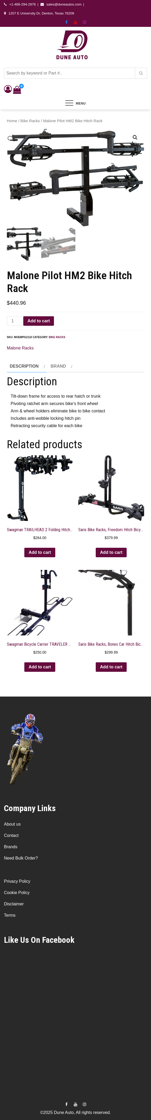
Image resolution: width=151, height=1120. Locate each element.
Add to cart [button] (40, 552)
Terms (10, 915)
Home (12, 121)
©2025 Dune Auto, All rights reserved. (75, 1112)
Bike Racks (30, 121)
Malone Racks (20, 348)
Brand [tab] (58, 366)
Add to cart (39, 321)
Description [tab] (24, 366)
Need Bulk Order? (21, 858)
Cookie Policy (17, 892)
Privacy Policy (17, 881)
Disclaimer (14, 904)
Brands (10, 847)
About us (12, 824)
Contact (11, 835)
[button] (135, 137)
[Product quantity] (14, 321)
